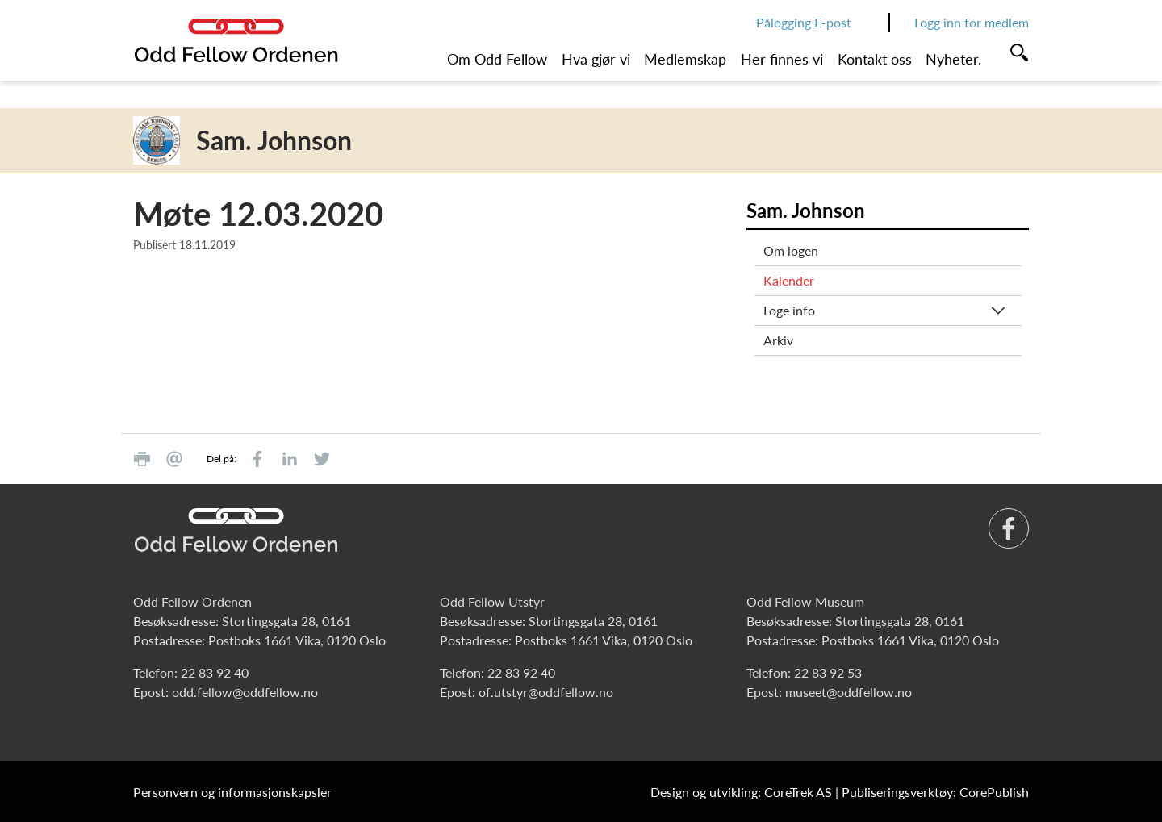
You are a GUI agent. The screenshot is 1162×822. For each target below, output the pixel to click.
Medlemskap (685, 59)
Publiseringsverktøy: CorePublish (935, 791)
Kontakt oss (875, 59)
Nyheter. (953, 59)
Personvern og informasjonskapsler (232, 791)
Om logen (790, 250)
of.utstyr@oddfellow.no (546, 691)
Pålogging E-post (803, 22)
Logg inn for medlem (971, 22)
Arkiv (778, 340)
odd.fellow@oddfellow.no (245, 691)
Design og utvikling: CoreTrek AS (741, 791)
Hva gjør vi (596, 59)
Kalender (788, 280)
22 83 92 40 (215, 672)
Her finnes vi (782, 59)
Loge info (789, 310)
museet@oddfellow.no (848, 691)
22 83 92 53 (828, 672)
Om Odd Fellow (497, 59)
